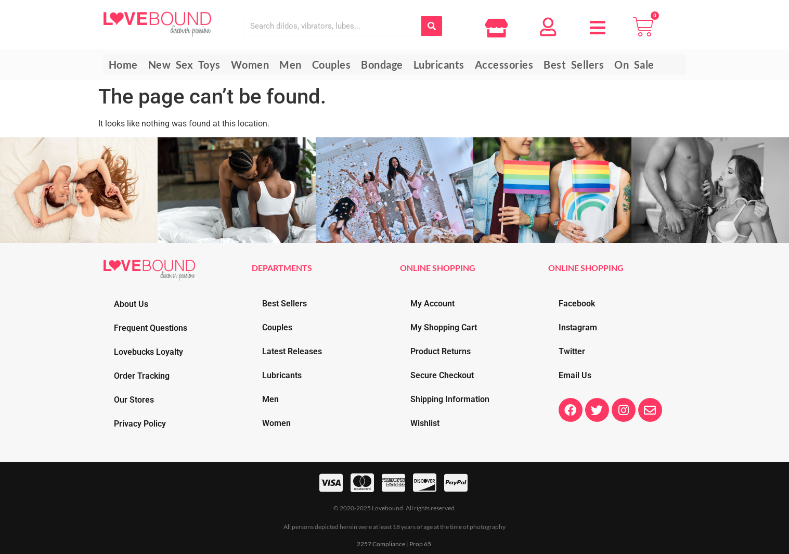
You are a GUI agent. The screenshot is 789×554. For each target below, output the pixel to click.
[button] (598, 20)
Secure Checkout (442, 375)
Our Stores (134, 400)
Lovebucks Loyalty (148, 352)
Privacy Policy (140, 424)
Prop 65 (420, 544)
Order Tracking (142, 376)
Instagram (578, 327)
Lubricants (282, 375)
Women (276, 423)
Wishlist (424, 423)
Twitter (572, 351)
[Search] (431, 26)
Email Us (575, 375)
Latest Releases (292, 351)
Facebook (577, 303)
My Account (432, 303)
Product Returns (440, 351)
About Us (131, 304)
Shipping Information (449, 399)
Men (270, 399)
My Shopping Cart (443, 327)
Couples (277, 327)
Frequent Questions (150, 328)
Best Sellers (284, 303)
